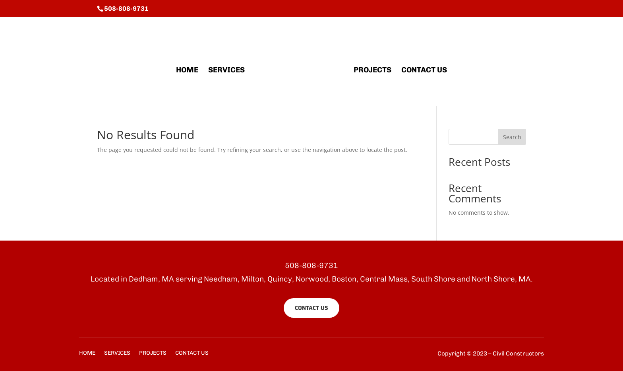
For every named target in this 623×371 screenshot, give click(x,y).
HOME (187, 70)
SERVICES (226, 70)
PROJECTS (372, 70)
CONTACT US (424, 70)
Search (512, 137)
